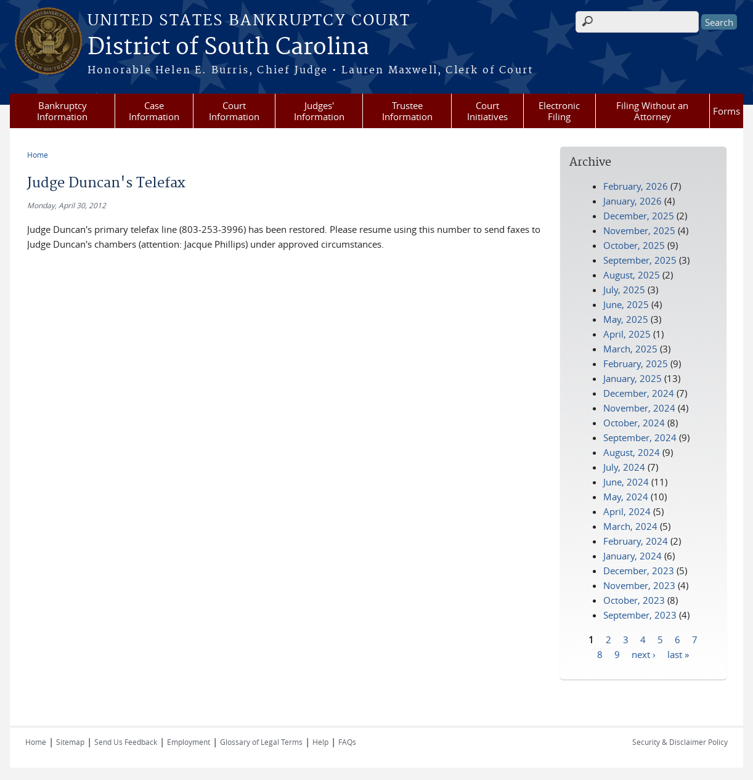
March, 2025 (630, 349)
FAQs (347, 742)
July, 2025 (624, 289)
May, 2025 (625, 319)
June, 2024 (626, 482)
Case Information (154, 111)
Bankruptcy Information (62, 111)
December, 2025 (638, 215)
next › (644, 654)
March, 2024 (630, 526)
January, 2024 (632, 556)
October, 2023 (634, 600)
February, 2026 (635, 186)
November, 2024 (639, 408)
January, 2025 (632, 378)
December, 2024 (638, 393)
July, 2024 (624, 467)
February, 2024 (635, 541)
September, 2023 (640, 615)
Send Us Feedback (125, 742)
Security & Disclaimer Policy (680, 742)
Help (320, 742)
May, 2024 (625, 496)
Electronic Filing (559, 111)
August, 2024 (631, 452)
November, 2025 (639, 230)
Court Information (234, 111)
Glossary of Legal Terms (261, 742)
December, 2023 (638, 570)
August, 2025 (631, 275)
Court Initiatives (487, 111)
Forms (726, 111)
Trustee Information (407, 111)
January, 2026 (632, 201)
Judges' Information (319, 111)
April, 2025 (627, 334)
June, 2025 (626, 304)
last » (678, 654)
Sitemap (70, 742)
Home (37, 155)
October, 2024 (634, 422)
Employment (188, 742)
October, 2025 (634, 245)
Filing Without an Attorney (652, 111)
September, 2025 (640, 260)
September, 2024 (640, 437)
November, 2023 (639, 585)
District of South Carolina (228, 47)
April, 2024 (627, 511)
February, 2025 (635, 363)
